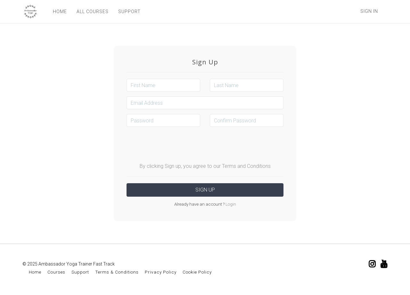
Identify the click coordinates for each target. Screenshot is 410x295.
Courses (56, 272)
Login (230, 204)
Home (35, 272)
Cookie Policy (197, 272)
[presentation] (205, 144)
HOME (60, 11)
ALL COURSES (93, 11)
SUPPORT (129, 11)
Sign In (369, 11)
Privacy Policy (160, 272)
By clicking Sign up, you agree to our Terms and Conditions (205, 166)
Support (80, 272)
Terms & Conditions (117, 272)
